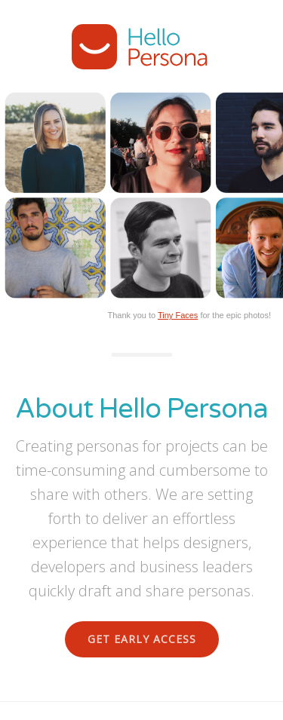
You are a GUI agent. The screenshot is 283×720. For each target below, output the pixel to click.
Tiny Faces (178, 315)
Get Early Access (142, 639)
